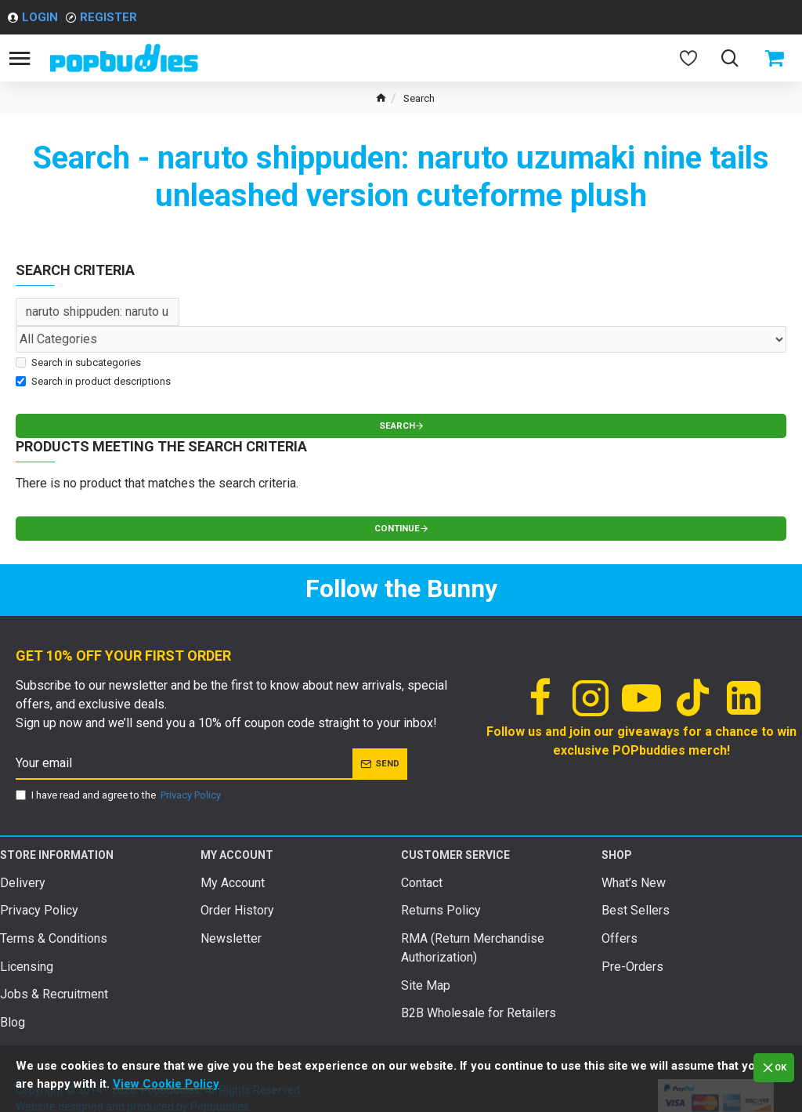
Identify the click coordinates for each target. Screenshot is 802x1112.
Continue (395, 531)
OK (778, 1068)
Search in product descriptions (93, 381)
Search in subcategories (78, 362)
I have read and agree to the (119, 799)
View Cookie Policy (166, 1084)
